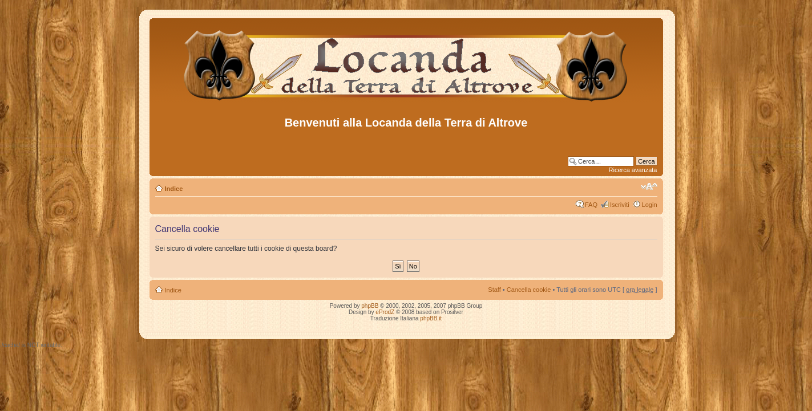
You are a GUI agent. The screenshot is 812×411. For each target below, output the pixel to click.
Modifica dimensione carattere (649, 186)
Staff (494, 289)
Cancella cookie (529, 289)
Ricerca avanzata (633, 169)
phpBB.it (431, 318)
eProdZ (384, 312)
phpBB (369, 306)
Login (649, 204)
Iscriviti (619, 204)
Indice (174, 188)
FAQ (591, 204)
